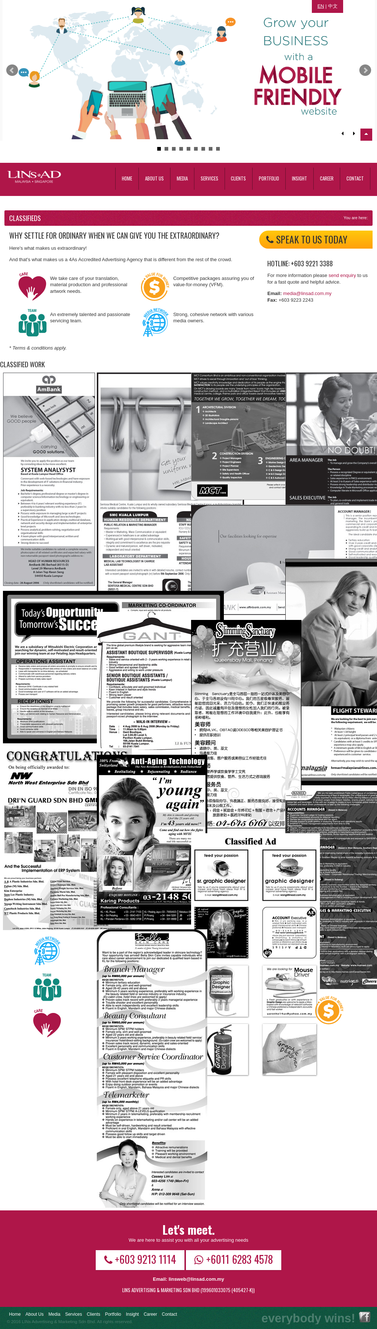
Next (365, 70)
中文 (333, 6)
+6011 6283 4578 (233, 1259)
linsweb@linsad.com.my (196, 1279)
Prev (12, 70)
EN (320, 6)
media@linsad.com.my (307, 293)
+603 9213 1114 (140, 1259)
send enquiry (342, 275)
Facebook (364, 1317)
